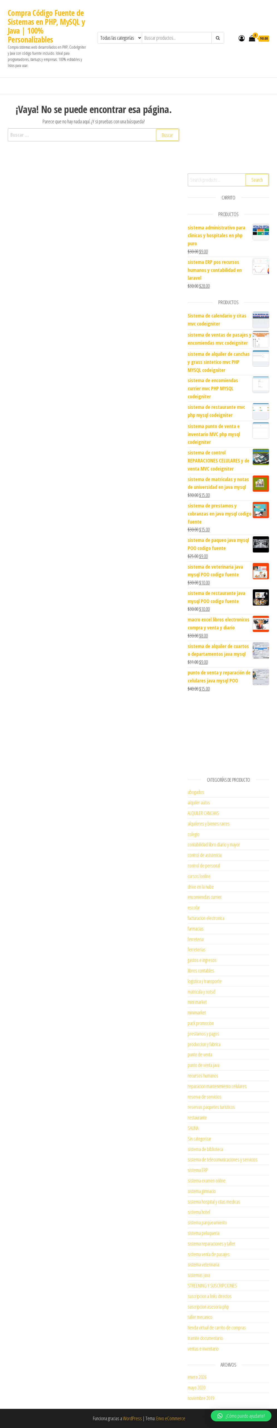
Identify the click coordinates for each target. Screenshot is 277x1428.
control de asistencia (205, 855)
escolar (194, 907)
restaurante (197, 1117)
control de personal (204, 865)
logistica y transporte (205, 981)
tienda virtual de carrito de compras (217, 1327)
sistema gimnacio (202, 1191)
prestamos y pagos (203, 1033)
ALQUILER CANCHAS (203, 813)
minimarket (197, 1012)
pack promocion (201, 1023)
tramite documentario (205, 1338)
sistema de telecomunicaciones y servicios (223, 1159)
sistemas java (199, 1275)
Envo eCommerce (170, 1418)
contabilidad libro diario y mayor (214, 844)
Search (257, 179)
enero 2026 (197, 1377)
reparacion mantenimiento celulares (217, 1086)
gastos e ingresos (202, 960)
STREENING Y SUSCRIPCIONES (212, 1285)
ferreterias (197, 949)
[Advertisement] (228, 133)
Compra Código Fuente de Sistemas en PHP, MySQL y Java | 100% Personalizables (46, 26)
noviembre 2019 (201, 1398)
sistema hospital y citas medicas (214, 1201)
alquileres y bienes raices (209, 823)
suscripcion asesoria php (208, 1306)
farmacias (196, 928)
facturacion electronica (206, 918)
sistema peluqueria (203, 1233)
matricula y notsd (201, 991)
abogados (196, 792)
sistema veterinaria (203, 1264)
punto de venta (200, 1054)
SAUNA (193, 1128)
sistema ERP (198, 1170)
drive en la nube (201, 886)
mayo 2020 (196, 1387)
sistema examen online (207, 1180)
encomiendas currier (205, 897)
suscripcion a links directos (210, 1296)
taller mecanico (200, 1317)
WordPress (132, 1418)
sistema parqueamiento (207, 1222)
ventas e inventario (203, 1348)
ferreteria (196, 939)
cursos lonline (199, 876)
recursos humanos (203, 1075)
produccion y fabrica (204, 1044)
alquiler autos (199, 802)
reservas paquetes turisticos (211, 1107)
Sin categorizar (199, 1138)
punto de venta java (203, 1065)
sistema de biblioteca (205, 1149)
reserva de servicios (204, 1096)
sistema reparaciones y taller (211, 1243)
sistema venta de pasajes (209, 1254)
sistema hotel (199, 1212)
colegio (193, 834)
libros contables (201, 970)
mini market (197, 1002)
